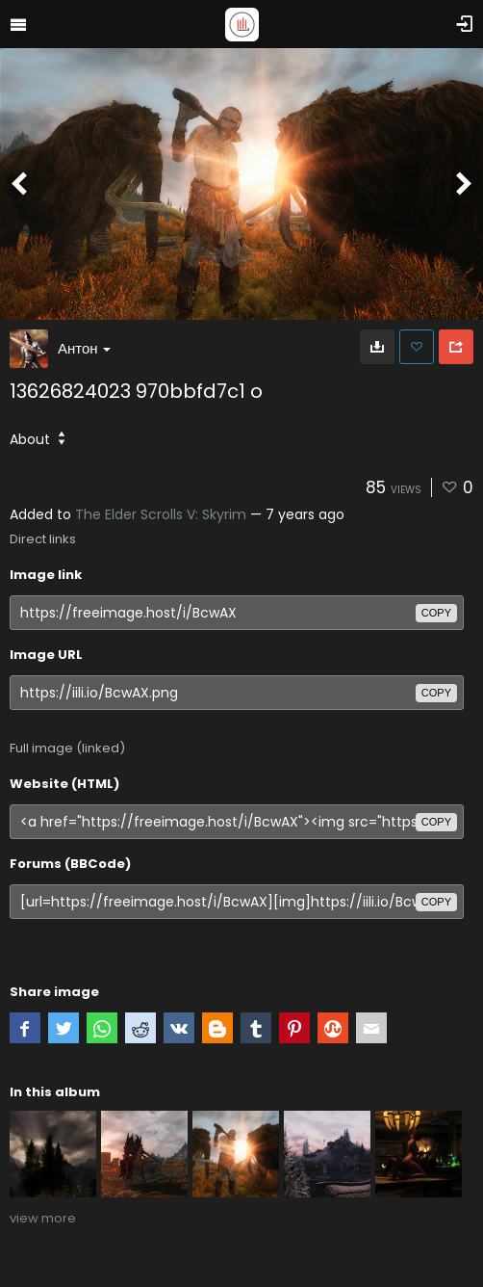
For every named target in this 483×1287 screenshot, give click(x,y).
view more (43, 1218)
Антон (84, 348)
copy (436, 612)
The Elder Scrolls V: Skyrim (160, 514)
